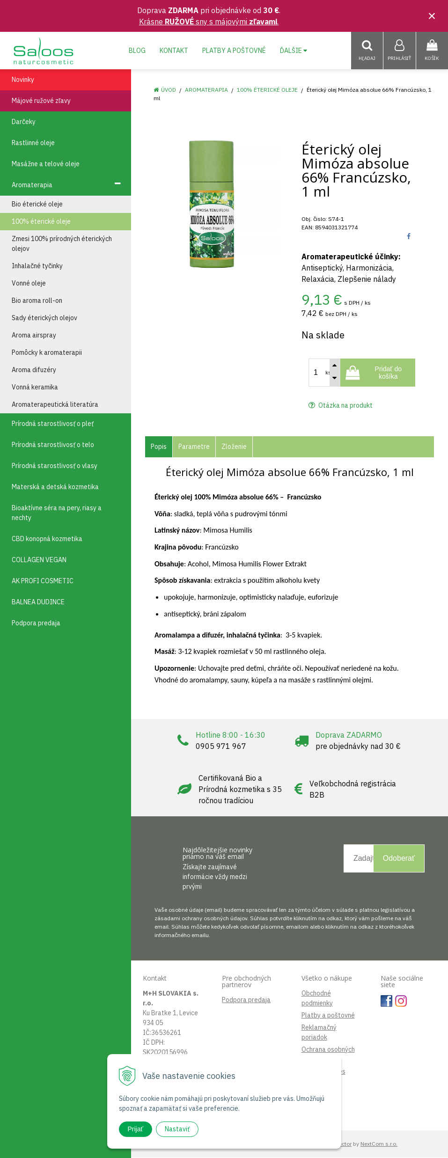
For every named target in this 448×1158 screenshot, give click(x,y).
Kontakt (174, 50)
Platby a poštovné (234, 50)
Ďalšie (293, 50)
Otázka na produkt (340, 406)
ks (328, 373)
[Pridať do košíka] (377, 373)
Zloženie (234, 447)
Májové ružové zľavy (41, 101)
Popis (159, 447)
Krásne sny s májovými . (209, 21)
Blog (137, 50)
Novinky (23, 80)
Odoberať (399, 859)
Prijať (135, 1129)
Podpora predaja (246, 1000)
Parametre (194, 447)
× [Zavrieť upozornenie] (432, 15)
